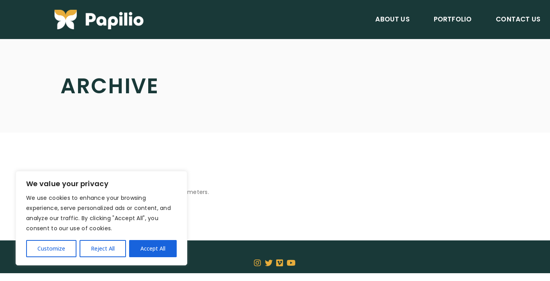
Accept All (152, 248)
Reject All (103, 248)
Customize (51, 248)
